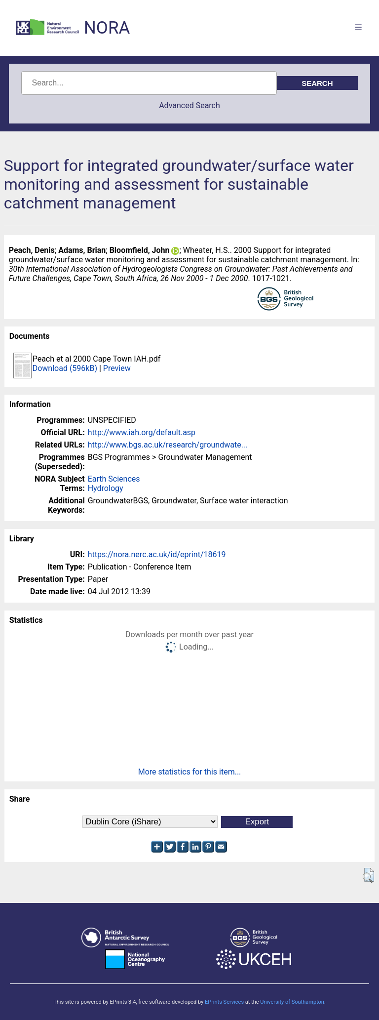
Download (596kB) (65, 368)
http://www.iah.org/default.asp (141, 432)
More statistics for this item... (189, 771)
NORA (107, 28)
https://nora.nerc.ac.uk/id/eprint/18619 (157, 554)
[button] (368, 875)
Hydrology (105, 488)
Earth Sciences (114, 479)
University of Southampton (292, 1002)
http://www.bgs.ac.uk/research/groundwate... (168, 444)
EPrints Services (224, 1002)
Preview (117, 368)
